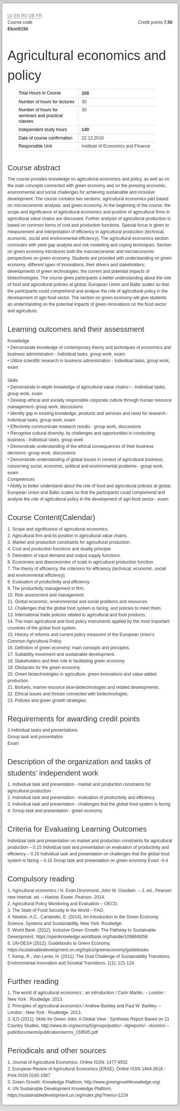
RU (24, 15)
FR (39, 15)
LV (9, 15)
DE (32, 15)
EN (17, 15)
